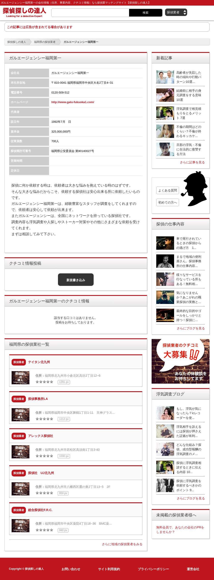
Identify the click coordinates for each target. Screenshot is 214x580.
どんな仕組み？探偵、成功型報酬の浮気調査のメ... (188, 449)
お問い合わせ (71, 569)
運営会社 (193, 569)
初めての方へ (167, 202)
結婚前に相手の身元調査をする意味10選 (188, 95)
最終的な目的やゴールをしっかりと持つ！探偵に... (188, 315)
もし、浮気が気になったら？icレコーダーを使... (188, 413)
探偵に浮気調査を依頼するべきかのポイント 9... (188, 485)
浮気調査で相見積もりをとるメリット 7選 (188, 113)
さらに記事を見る (192, 162)
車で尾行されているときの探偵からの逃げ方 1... (188, 243)
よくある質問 (167, 190)
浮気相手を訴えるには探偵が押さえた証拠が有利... (188, 431)
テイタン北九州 (39, 362)
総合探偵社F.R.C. (40, 510)
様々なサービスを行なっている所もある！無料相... (188, 279)
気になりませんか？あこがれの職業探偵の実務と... (188, 297)
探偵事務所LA (38, 399)
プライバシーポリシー (153, 569)
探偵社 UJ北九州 (41, 473)
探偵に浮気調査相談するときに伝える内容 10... (188, 467)
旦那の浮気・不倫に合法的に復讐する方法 (188, 149)
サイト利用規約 (109, 569)
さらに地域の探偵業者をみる (122, 544)
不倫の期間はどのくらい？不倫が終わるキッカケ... (188, 131)
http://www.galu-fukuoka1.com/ (72, 102)
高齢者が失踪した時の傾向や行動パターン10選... (188, 77)
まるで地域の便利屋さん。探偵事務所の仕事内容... (188, 261)
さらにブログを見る (191, 328)
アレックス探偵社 (40, 436)
